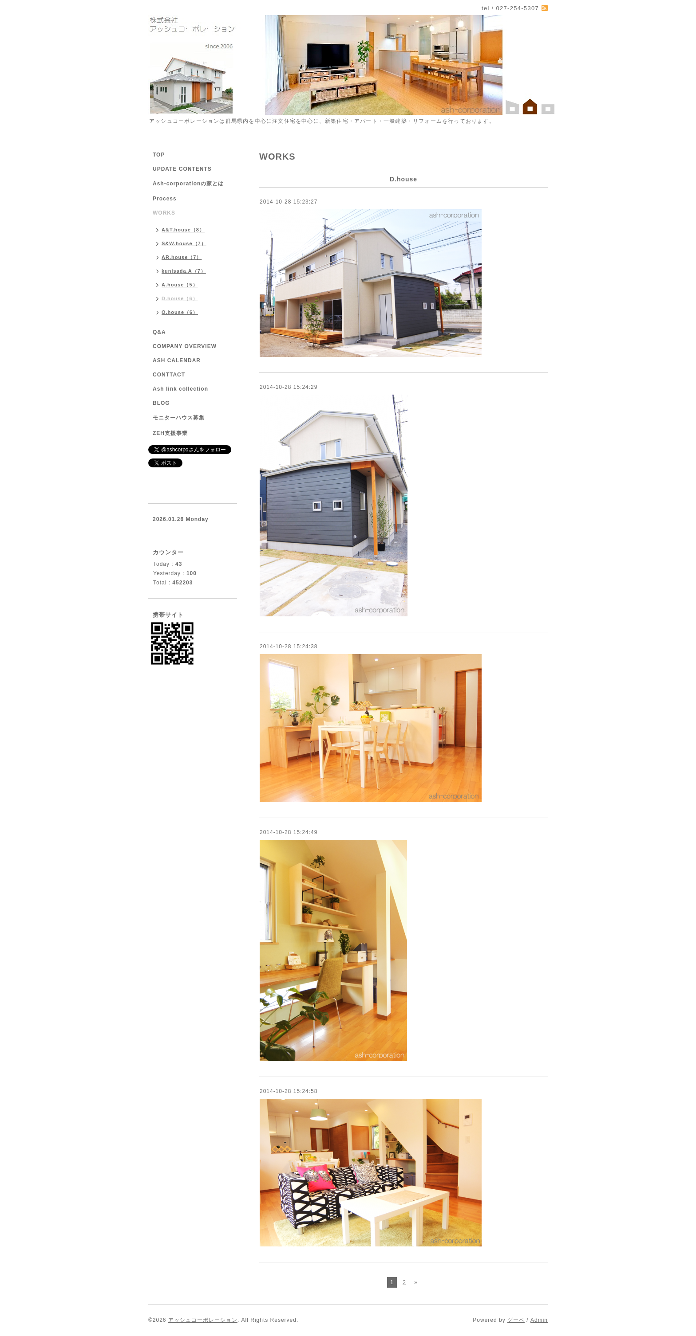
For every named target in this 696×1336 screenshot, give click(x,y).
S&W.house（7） (184, 243)
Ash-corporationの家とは (188, 183)
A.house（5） (180, 284)
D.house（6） (180, 298)
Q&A (159, 332)
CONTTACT (169, 375)
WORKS (164, 213)
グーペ (516, 1320)
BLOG (161, 403)
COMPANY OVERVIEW (185, 346)
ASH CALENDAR (177, 360)
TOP (159, 155)
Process (165, 199)
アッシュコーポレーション (202, 1320)
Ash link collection (180, 389)
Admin (539, 1320)
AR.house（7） (182, 257)
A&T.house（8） (183, 229)
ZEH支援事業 (170, 433)
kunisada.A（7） (184, 271)
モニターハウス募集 (179, 418)
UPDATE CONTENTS (182, 169)
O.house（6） (180, 312)
